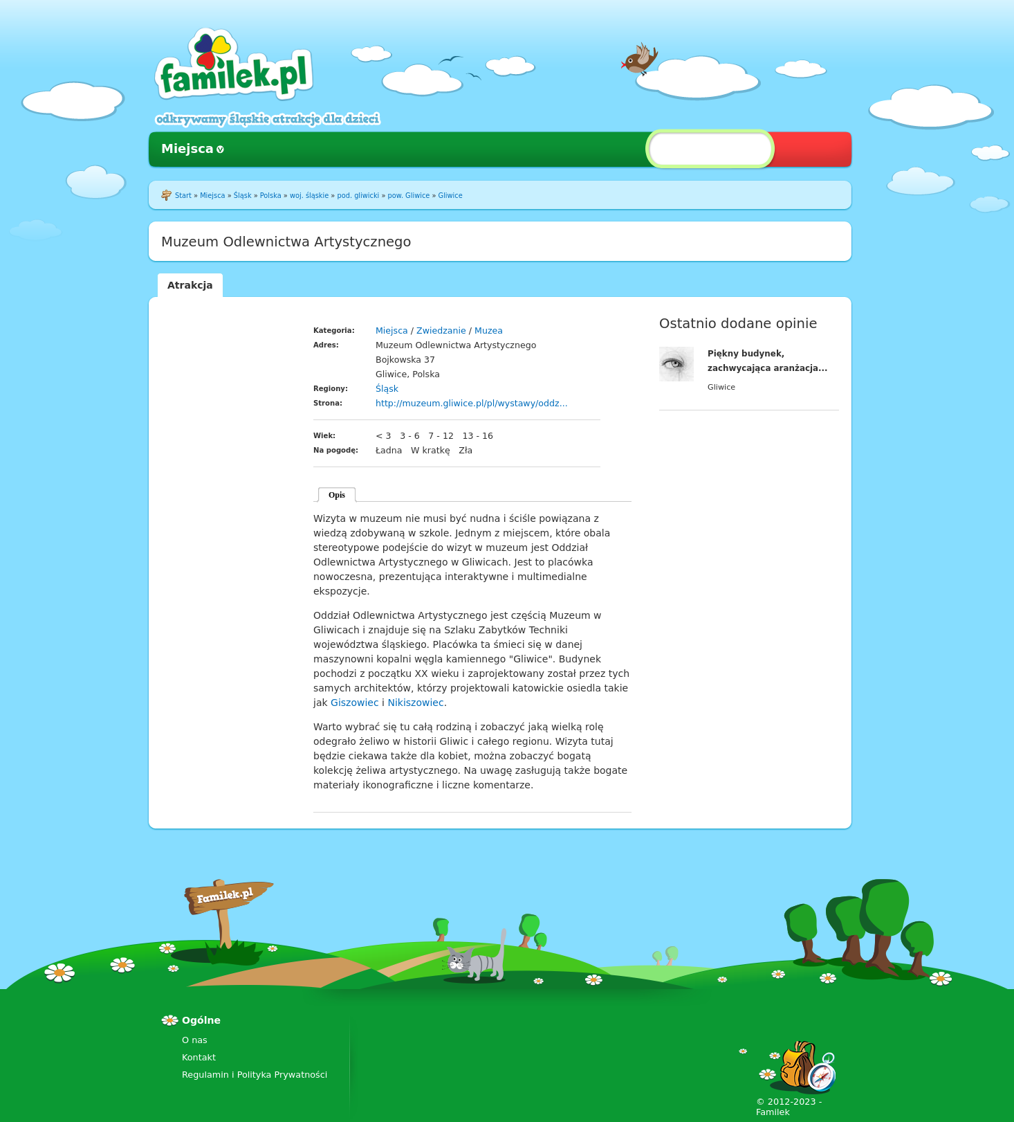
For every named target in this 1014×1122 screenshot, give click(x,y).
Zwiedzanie (441, 330)
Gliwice (451, 195)
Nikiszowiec (415, 702)
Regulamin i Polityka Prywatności (254, 1074)
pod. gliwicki (358, 195)
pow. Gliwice (409, 195)
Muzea (488, 330)
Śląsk (243, 195)
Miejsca (187, 148)
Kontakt (199, 1057)
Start (183, 195)
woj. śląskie (309, 195)
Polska (271, 195)
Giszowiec (355, 702)
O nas (195, 1040)
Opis (337, 495)
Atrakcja (190, 285)
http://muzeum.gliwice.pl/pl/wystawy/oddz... (472, 403)
